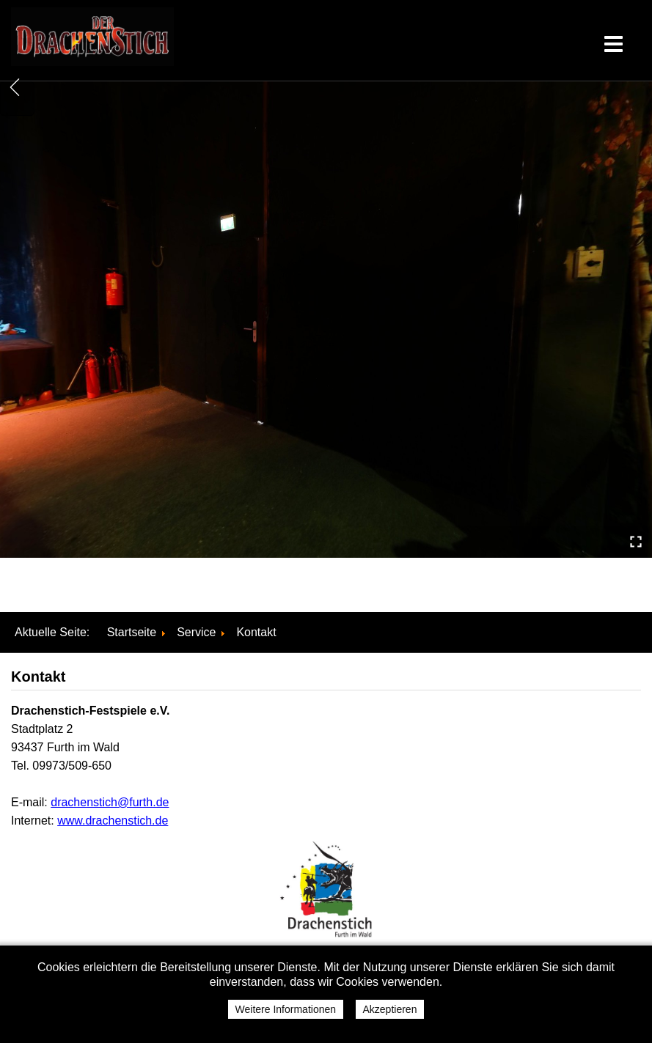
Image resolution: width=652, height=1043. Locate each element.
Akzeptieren (390, 1009)
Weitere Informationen (285, 1009)
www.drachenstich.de (112, 820)
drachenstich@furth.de (110, 802)
